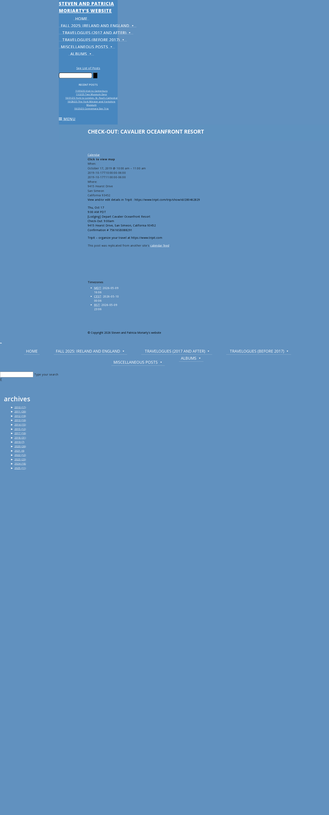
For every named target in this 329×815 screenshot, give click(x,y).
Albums (81, 52)
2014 (20, 424)
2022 (20, 455)
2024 (20, 463)
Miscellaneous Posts (87, 45)
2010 (20, 407)
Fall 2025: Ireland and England (98, 24)
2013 (20, 420)
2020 (20, 446)
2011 (20, 411)
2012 (20, 416)
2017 (20, 433)
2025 (20, 468)
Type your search (46, 374)
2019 (19, 442)
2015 (20, 429)
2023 (20, 459)
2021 (19, 451)
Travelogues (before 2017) (93, 38)
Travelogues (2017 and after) (97, 31)
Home (81, 18)
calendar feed (159, 245)
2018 (20, 437)
